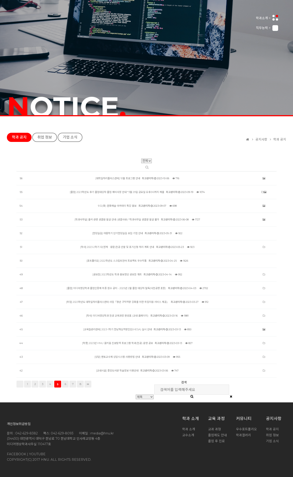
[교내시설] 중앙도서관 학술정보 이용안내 (117, 370)
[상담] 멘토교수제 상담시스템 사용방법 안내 (117, 356)
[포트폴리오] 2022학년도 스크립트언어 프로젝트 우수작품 (116, 260)
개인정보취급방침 (19, 424)
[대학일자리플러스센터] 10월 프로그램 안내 (117, 178)
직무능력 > (267, 28)
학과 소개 (190, 418)
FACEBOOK (16, 454)
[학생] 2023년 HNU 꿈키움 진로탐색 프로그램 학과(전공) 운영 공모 (117, 343)
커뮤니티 (244, 418)
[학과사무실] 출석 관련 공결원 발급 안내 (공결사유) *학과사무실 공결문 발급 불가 (117, 219)
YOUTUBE (37, 454)
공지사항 (274, 418)
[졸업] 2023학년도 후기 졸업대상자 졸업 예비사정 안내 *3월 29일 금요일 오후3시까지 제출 (117, 192)
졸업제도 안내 (217, 435)
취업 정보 (44, 137)
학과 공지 (19, 137)
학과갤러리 (243, 435)
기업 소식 (70, 137)
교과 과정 (214, 429)
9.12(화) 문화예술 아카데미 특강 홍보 (117, 205)
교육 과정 (216, 418)
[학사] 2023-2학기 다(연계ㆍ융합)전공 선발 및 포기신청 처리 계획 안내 (117, 247)
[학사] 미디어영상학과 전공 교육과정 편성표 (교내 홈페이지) (117, 315)
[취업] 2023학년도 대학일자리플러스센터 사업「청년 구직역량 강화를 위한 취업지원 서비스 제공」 (117, 302)
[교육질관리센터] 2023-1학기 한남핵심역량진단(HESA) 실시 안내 (117, 329)
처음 (19, 384)
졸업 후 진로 (216, 441)
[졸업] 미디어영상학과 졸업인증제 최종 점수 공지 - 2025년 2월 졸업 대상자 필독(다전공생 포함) (116, 288)
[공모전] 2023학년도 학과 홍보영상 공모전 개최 (117, 274)
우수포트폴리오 (246, 429)
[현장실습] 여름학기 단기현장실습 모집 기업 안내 (117, 233)
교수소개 (188, 435)
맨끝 (87, 384)
